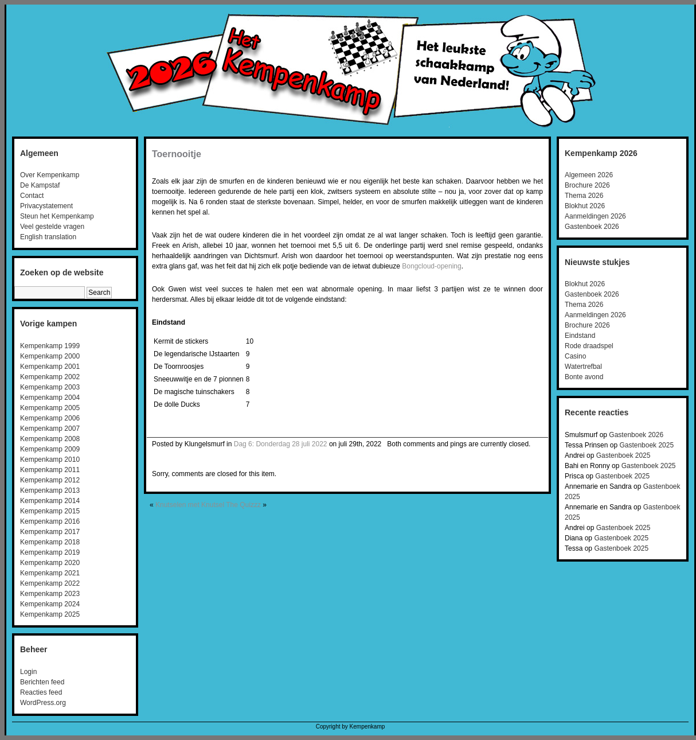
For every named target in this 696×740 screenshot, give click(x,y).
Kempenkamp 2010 (50, 459)
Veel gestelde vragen (52, 227)
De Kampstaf (40, 185)
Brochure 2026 (587, 185)
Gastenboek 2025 (646, 445)
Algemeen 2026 (589, 175)
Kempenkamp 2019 (50, 552)
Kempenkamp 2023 (50, 594)
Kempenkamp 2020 (50, 563)
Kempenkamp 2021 (50, 573)
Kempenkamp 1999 (50, 346)
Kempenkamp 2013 (50, 490)
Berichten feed (42, 682)
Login (28, 672)
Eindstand (580, 336)
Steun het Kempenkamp (57, 216)
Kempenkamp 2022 (50, 583)
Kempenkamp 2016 (50, 521)
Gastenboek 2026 (592, 227)
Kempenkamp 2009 (50, 449)
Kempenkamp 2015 (50, 511)
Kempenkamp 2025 (50, 614)
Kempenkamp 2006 (50, 418)
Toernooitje (176, 154)
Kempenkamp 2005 (50, 408)
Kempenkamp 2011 (50, 470)
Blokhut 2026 (585, 206)
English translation (48, 237)
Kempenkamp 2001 (50, 367)
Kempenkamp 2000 (50, 356)
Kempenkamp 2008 (50, 439)
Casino (575, 356)
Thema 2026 (584, 196)
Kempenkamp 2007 (50, 428)
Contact (32, 196)
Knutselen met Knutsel (189, 505)
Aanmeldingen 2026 (595, 216)
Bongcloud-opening (431, 266)
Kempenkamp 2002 (50, 377)
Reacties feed (41, 692)
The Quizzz (243, 505)
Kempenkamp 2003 (50, 387)
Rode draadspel (589, 346)
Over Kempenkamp (49, 175)
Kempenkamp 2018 (50, 542)
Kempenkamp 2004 (50, 398)
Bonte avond (584, 377)
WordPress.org (43, 703)
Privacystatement (46, 206)
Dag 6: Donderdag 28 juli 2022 (280, 444)
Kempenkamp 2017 (50, 532)
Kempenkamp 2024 (50, 604)
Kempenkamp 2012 (50, 480)
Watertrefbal (583, 367)
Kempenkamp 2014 (50, 501)
